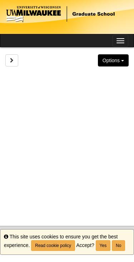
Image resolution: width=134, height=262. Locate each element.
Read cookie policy (53, 245)
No (118, 245)
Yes (103, 245)
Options (113, 60)
